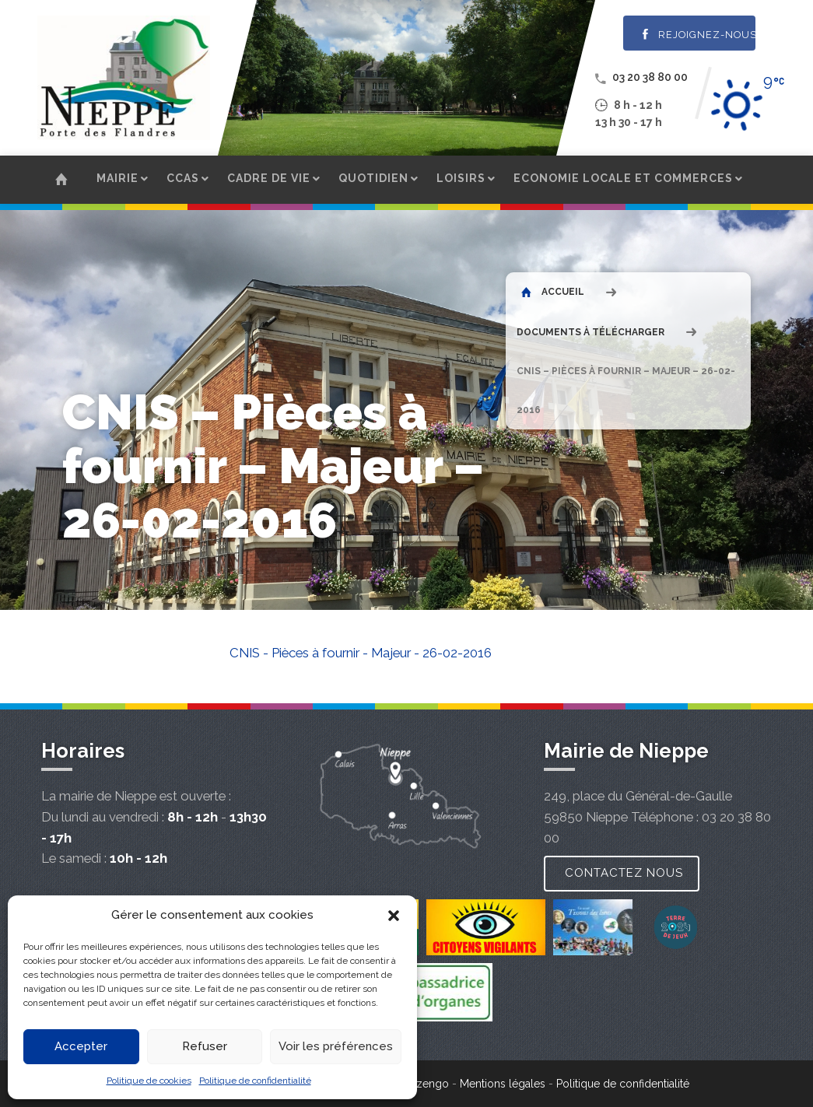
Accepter (80, 1046)
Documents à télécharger (590, 332)
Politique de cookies (149, 1080)
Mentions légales (502, 1083)
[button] (393, 915)
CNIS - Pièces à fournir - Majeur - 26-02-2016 (361, 652)
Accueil (552, 291)
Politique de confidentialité (255, 1080)
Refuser (204, 1046)
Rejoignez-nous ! (699, 34)
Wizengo (425, 1083)
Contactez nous (624, 873)
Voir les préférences (336, 1046)
